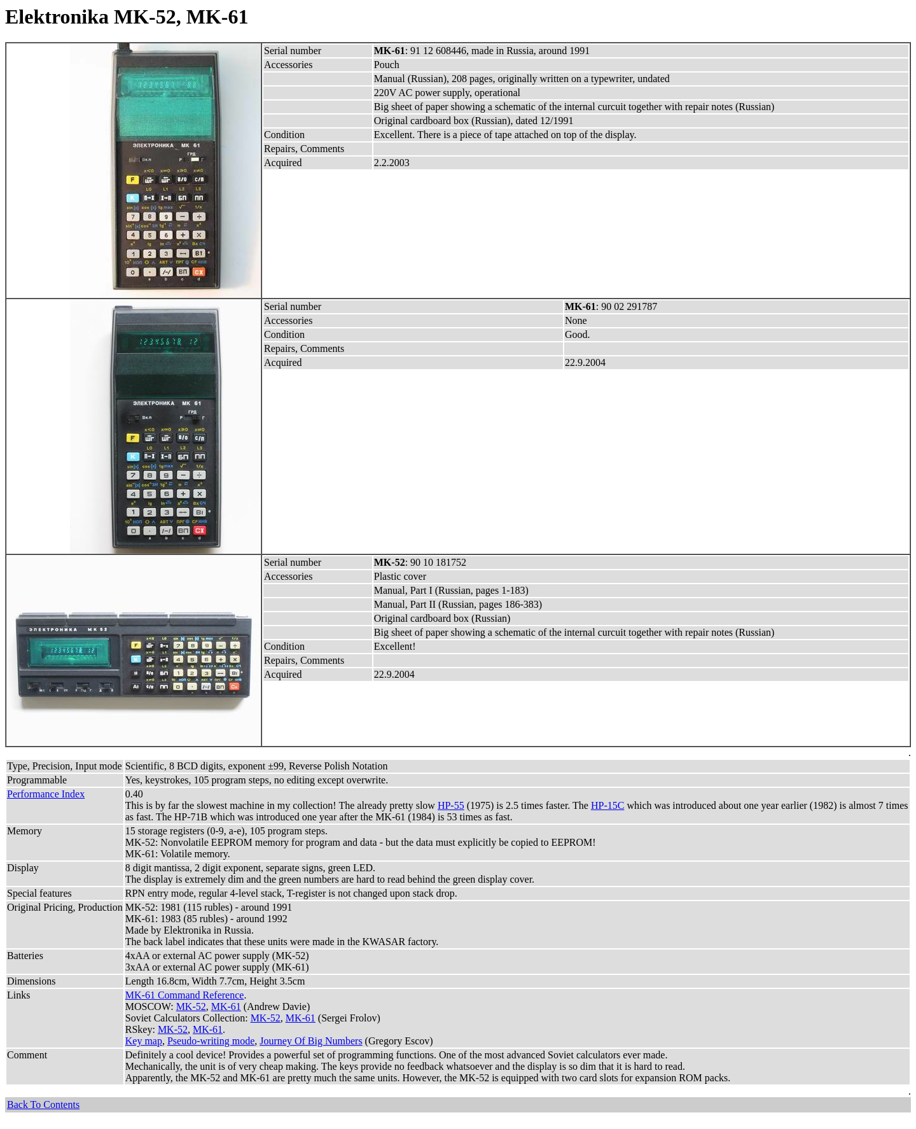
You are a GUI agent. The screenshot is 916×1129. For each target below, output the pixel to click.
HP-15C (607, 805)
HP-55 (451, 805)
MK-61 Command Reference (184, 995)
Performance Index (46, 794)
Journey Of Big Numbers (311, 1040)
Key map (143, 1040)
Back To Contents (43, 1104)
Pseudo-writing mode (210, 1040)
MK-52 (191, 1006)
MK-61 (226, 1006)
